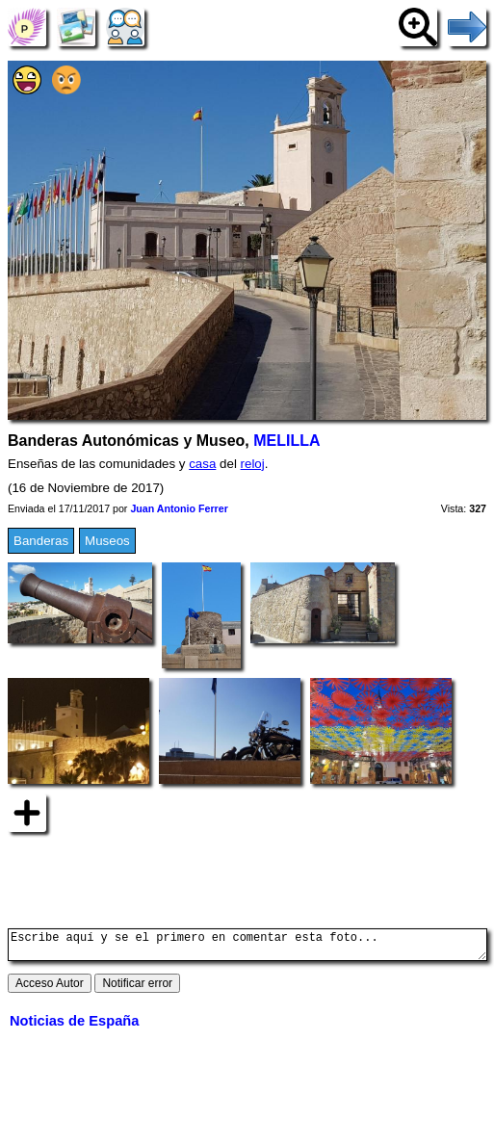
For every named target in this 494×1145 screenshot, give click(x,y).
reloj (253, 463)
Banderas (40, 540)
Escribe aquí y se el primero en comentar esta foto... (247, 947)
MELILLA (286, 440)
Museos (107, 540)
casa (202, 463)
